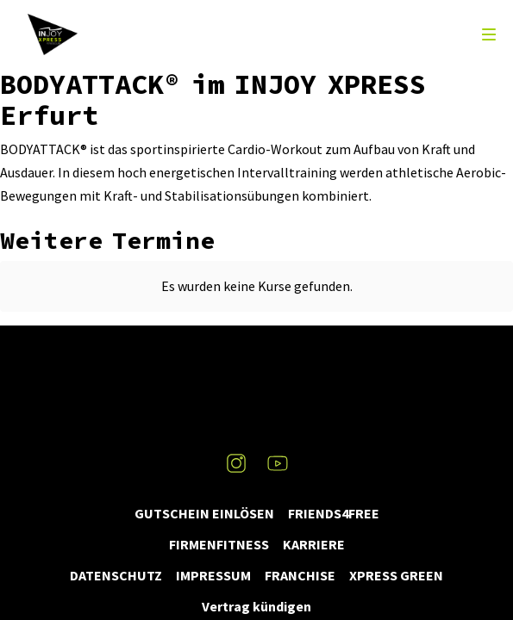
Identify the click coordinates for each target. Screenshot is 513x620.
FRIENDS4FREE (333, 513)
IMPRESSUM (213, 575)
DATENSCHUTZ (116, 575)
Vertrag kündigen (256, 606)
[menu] (489, 34)
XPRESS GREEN (396, 575)
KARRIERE (314, 544)
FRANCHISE (300, 575)
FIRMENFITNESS (219, 544)
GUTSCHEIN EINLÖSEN (204, 513)
